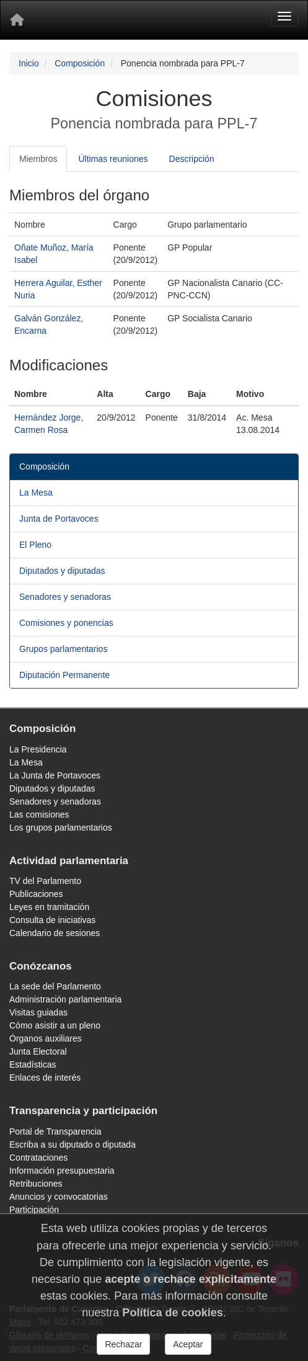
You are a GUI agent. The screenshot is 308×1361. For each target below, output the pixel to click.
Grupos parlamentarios (63, 649)
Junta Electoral (38, 1051)
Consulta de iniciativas (52, 920)
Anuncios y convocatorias (58, 1197)
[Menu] (284, 16)
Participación (34, 1210)
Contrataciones (38, 1157)
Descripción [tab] (191, 159)
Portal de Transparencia (55, 1131)
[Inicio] (17, 20)
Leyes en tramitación (49, 907)
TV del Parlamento (45, 881)
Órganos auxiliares (45, 1038)
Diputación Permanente (64, 675)
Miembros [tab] (38, 159)
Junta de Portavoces (59, 519)
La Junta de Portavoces (54, 775)
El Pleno (35, 545)
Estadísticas (32, 1064)
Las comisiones (39, 814)
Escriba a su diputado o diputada (72, 1144)
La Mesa (36, 493)
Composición (80, 63)
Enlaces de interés (45, 1077)
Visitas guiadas (38, 1012)
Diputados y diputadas (62, 571)
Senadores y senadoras (65, 597)
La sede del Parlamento (55, 986)
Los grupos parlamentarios (60, 827)
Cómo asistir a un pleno (54, 1025)
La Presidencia (38, 749)
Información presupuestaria (62, 1171)
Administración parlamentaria (65, 999)
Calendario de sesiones (54, 933)
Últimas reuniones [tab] (112, 159)
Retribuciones (36, 1184)
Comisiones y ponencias (66, 623)
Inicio (29, 63)
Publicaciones (36, 894)
